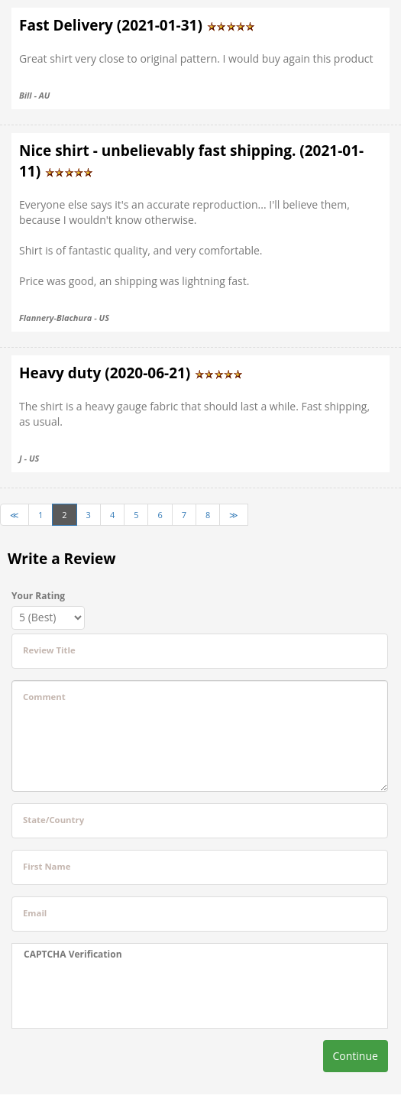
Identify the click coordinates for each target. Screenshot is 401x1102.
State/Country (53, 819)
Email (35, 913)
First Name (46, 866)
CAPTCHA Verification (73, 954)
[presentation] (119, 994)
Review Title (49, 650)
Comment (44, 696)
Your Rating (38, 595)
